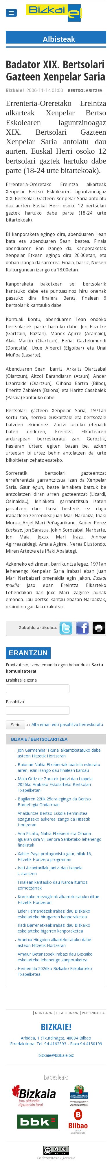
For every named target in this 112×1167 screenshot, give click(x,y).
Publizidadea (93, 1013)
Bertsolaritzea (85, 90)
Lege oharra (67, 1013)
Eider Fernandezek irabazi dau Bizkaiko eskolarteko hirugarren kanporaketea (54, 914)
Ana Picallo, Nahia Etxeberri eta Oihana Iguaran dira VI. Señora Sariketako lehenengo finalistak (60, 839)
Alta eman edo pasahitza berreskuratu (67, 724)
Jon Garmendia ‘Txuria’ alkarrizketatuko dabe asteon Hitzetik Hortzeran (59, 753)
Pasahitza (15, 701)
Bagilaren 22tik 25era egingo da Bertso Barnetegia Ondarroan (54, 801)
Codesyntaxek (49, 1157)
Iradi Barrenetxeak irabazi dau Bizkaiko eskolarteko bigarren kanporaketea (54, 928)
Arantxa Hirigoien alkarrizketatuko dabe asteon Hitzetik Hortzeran (54, 942)
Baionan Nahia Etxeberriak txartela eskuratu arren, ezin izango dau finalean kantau (59, 767)
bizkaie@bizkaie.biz (56, 1055)
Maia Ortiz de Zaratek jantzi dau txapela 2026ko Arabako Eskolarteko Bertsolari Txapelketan (55, 784)
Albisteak (59, 39)
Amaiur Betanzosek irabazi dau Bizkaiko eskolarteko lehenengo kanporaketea (55, 957)
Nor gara (43, 1013)
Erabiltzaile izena (21, 680)
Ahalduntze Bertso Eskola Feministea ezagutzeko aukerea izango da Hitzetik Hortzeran (54, 819)
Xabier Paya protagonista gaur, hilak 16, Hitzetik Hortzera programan (55, 856)
